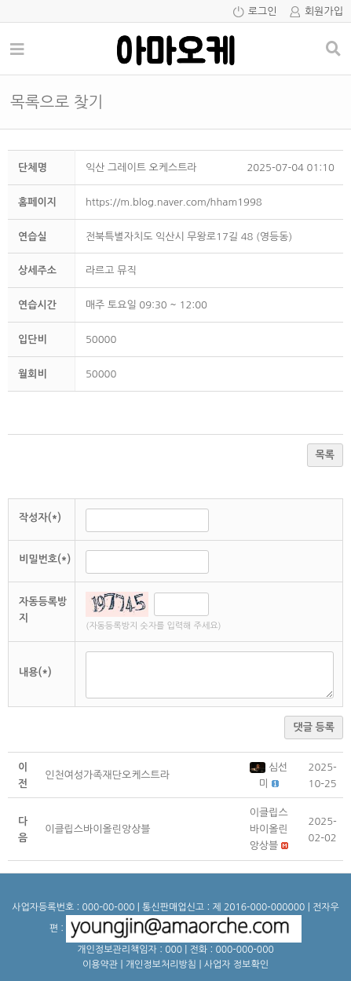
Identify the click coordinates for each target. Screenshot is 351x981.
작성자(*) (40, 517)
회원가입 (324, 11)
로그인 (262, 11)
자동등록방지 (43, 609)
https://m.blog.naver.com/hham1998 (174, 202)
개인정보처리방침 (161, 964)
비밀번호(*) (45, 559)
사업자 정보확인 (236, 964)
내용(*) (35, 672)
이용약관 (100, 964)
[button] (259, 767)
